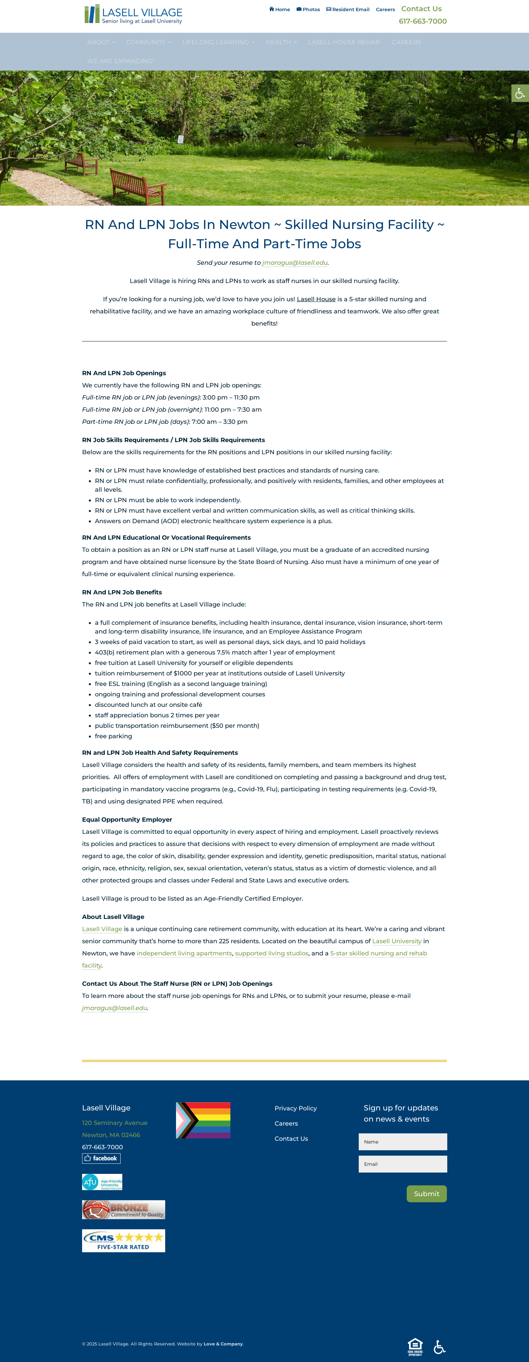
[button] (520, 93)
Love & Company (223, 1343)
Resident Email (351, 9)
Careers (385, 9)
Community (146, 42)
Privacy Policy (296, 1108)
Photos (311, 9)
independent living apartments (184, 953)
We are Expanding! (120, 61)
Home (282, 9)
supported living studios (271, 953)
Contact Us (421, 9)
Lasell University (397, 941)
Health (278, 42)
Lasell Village (102, 929)
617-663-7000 (423, 22)
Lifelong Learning (215, 42)
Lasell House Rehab (344, 42)
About (98, 42)
